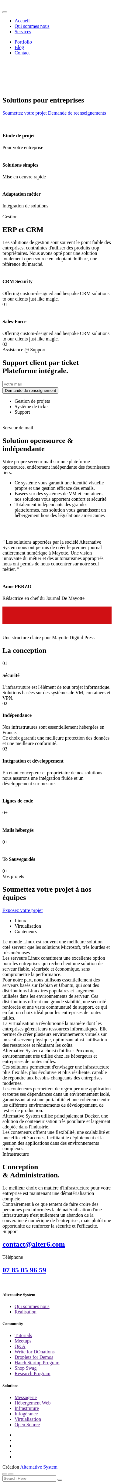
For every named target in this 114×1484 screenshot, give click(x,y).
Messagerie (26, 1397)
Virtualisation (28, 1419)
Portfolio (23, 41)
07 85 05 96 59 (24, 1270)
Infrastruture (27, 1408)
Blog (19, 47)
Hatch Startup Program (37, 1362)
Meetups (23, 1340)
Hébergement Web (33, 1402)
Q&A (20, 1346)
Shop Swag (25, 1368)
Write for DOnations (35, 1351)
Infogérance (26, 1413)
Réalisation (25, 1311)
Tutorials (23, 1335)
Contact (22, 52)
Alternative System (38, 1466)
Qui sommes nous (32, 26)
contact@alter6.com (33, 1244)
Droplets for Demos (34, 1357)
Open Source (27, 1424)
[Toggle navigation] (4, 12)
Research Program (32, 1373)
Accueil (22, 20)
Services (23, 31)
